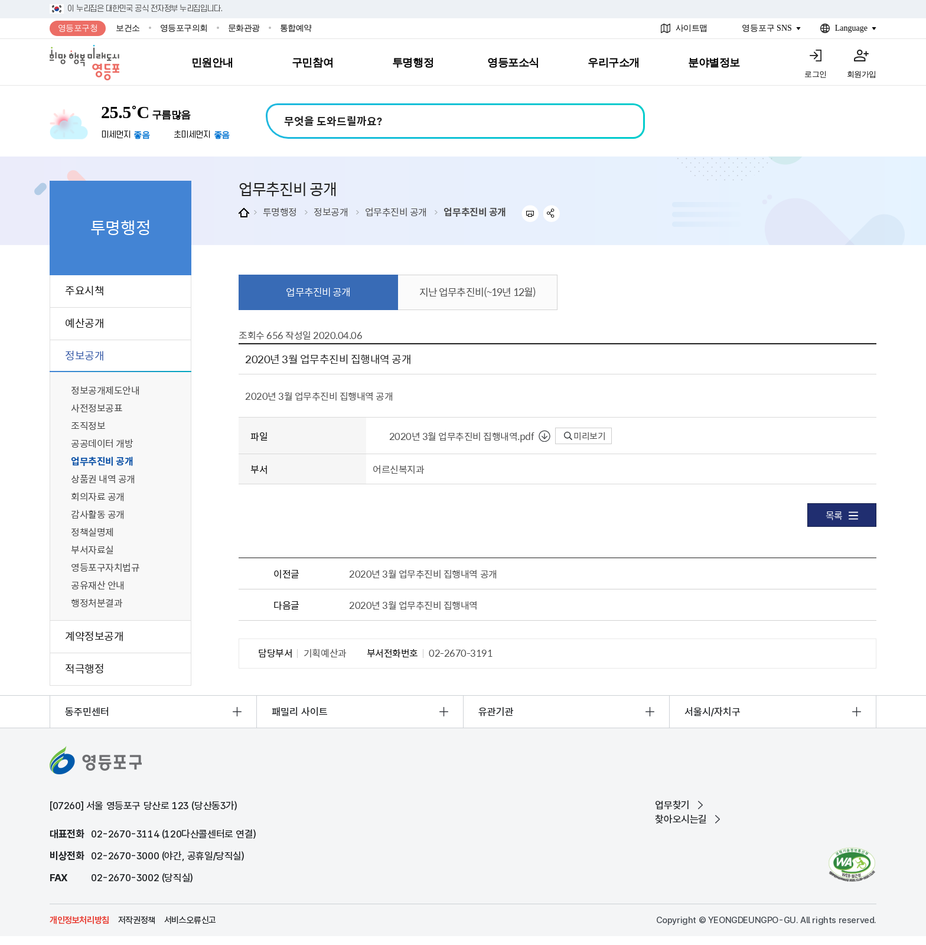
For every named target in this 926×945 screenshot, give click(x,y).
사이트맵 (691, 28)
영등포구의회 (184, 28)
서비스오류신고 (190, 920)
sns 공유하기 (551, 213)
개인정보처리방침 (79, 920)
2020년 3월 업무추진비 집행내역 (413, 605)
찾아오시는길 (681, 819)
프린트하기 (530, 213)
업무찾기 (672, 805)
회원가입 (861, 74)
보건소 (128, 28)
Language (851, 28)
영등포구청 (78, 28)
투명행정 (280, 211)
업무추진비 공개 (396, 211)
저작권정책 (136, 920)
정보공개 (331, 211)
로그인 (815, 74)
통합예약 (296, 28)
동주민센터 (87, 712)
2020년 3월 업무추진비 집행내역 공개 (423, 573)
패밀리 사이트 (300, 712)
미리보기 (585, 435)
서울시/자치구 (712, 712)
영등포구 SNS (767, 28)
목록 (842, 515)
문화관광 (244, 28)
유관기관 (496, 712)
